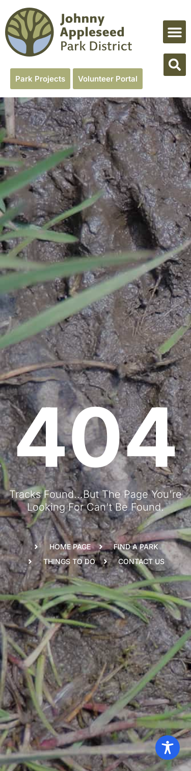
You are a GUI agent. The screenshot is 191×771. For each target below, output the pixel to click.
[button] (174, 31)
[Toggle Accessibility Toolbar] (167, 747)
